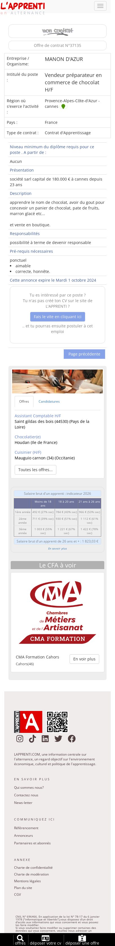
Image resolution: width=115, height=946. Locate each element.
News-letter (23, 803)
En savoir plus (57, 549)
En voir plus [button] (84, 659)
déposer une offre (82, 940)
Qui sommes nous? (29, 788)
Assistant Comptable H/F (38, 416)
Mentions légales (27, 882)
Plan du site (23, 888)
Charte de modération (31, 875)
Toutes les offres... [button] (35, 470)
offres (20, 940)
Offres (24, 402)
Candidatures (49, 402)
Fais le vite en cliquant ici (57, 317)
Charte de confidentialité (33, 868)
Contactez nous (26, 796)
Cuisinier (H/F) (28, 453)
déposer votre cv (45, 940)
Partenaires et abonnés (32, 844)
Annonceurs (23, 836)
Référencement (26, 828)
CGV (17, 895)
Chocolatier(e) (28, 437)
